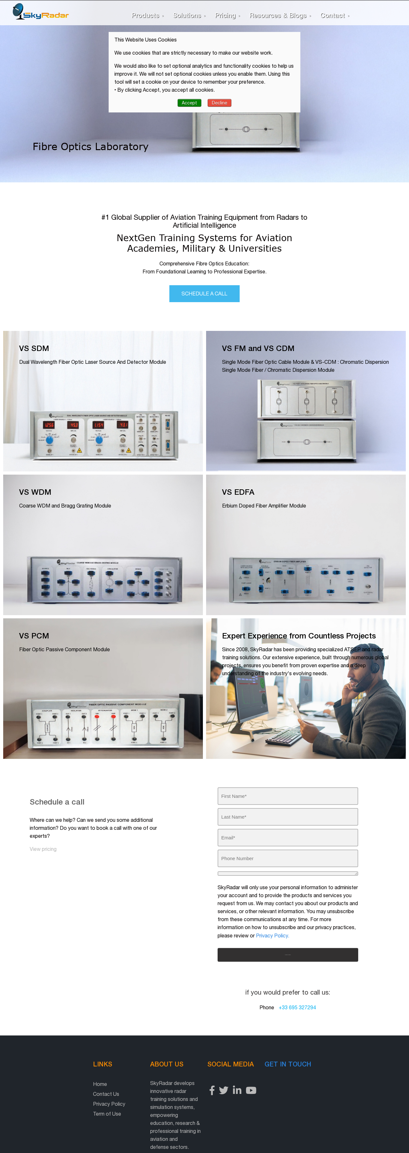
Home (35, 1075)
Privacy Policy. (272, 926)
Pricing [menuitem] (225, 15)
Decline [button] (219, 102)
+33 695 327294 (297, 998)
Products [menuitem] (145, 15)
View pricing (43, 828)
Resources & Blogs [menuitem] (277, 15)
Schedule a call (205, 273)
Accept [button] (189, 102)
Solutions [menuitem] (187, 15)
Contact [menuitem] (332, 15)
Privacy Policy (44, 1095)
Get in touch (322, 1055)
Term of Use (42, 1105)
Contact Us (41, 1085)
